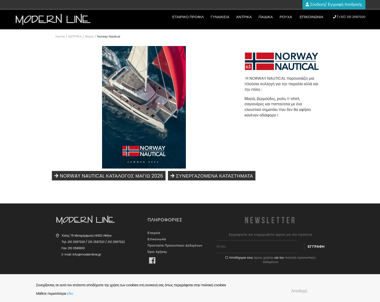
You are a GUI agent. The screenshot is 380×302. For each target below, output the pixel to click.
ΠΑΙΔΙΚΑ (266, 16)
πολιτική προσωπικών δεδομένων (289, 259)
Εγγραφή (316, 246)
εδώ (70, 293)
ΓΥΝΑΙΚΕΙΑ (220, 16)
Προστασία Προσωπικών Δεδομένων (175, 245)
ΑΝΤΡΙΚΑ (244, 16)
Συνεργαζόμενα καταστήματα (211, 176)
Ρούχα (286, 16)
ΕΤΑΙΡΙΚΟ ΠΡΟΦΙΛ (188, 16)
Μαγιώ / (90, 36)
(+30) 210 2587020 (349, 17)
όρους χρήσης (264, 257)
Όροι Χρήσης (157, 252)
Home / (61, 36)
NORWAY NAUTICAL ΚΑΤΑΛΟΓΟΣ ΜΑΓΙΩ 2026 (108, 176)
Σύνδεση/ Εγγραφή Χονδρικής (334, 4)
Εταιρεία (154, 233)
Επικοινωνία (311, 16)
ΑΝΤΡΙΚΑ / (76, 36)
